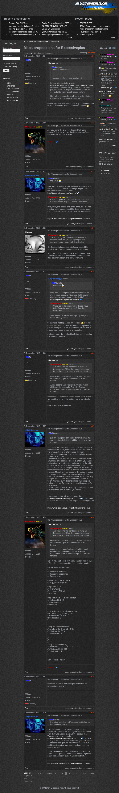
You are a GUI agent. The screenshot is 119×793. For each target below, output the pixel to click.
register (34, 53)
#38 (93, 517)
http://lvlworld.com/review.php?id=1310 (64, 498)
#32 (93, 123)
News (9, 83)
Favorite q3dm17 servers (90, 32)
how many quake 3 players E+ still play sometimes (30, 26)
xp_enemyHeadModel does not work (24, 32)
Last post (91, 53)
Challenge (11, 86)
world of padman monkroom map (94, 29)
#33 (93, 171)
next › (85, 773)
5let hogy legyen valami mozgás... (56, 35)
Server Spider (12, 97)
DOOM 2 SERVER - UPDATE (54, 26)
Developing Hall (44, 41)
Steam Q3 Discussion (51, 29)
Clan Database (13, 89)
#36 (93, 353)
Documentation (13, 92)
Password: (8, 55)
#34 (93, 228)
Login (26, 53)
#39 (93, 676)
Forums (10, 94)
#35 (93, 272)
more (70, 37)
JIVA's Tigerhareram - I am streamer (95, 26)
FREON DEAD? (86, 23)
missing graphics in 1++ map (21, 29)
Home (26, 41)
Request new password (14, 66)
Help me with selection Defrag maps (24, 35)
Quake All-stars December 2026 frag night (60, 23)
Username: (8, 48)
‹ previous (48, 773)
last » (92, 773)
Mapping (55, 41)
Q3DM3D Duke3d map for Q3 (54, 32)
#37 (93, 426)
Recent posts (12, 100)
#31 (93, 56)
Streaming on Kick (87, 35)
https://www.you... (108, 56)
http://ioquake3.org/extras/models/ (62, 193)
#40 (93, 713)
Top (26, 118)
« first (40, 773)
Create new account (13, 63)
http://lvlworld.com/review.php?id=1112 (64, 738)
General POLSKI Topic (18, 23)
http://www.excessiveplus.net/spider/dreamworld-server (69, 219)
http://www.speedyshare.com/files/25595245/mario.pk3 (73, 85)
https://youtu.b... (107, 64)
